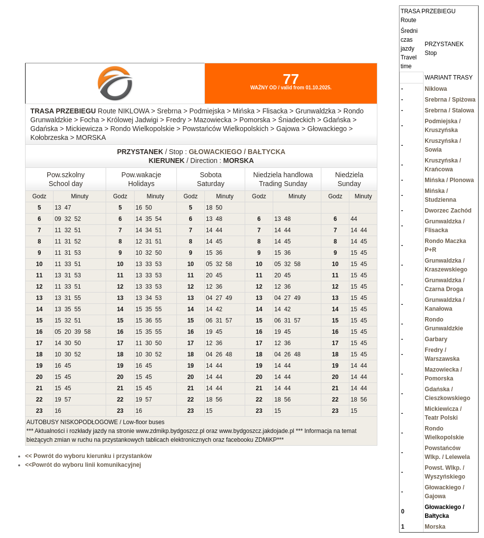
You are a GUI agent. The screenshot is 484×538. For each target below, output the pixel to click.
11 (58, 230)
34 (148, 230)
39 (77, 331)
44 (353, 218)
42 (219, 309)
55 (77, 298)
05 (209, 264)
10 (139, 252)
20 (209, 275)
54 (158, 218)
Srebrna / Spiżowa (450, 99)
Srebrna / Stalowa (449, 110)
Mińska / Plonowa (449, 180)
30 (67, 343)
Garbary (436, 339)
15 (209, 252)
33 (67, 264)
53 (77, 252)
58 (229, 264)
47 (67, 207)
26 (219, 354)
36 (219, 252)
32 (67, 218)
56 (219, 399)
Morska (435, 526)
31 (67, 241)
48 (219, 218)
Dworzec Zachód (448, 210)
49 (229, 298)
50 (148, 207)
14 (139, 218)
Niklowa (436, 88)
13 (58, 207)
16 (139, 207)
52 (77, 218)
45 (219, 241)
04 (209, 298)
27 (219, 298)
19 (209, 331)
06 (209, 320)
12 (139, 241)
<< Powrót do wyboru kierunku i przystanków (88, 456)
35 (148, 218)
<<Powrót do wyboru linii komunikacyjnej (83, 464)
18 (209, 207)
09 (58, 218)
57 (229, 320)
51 (77, 230)
